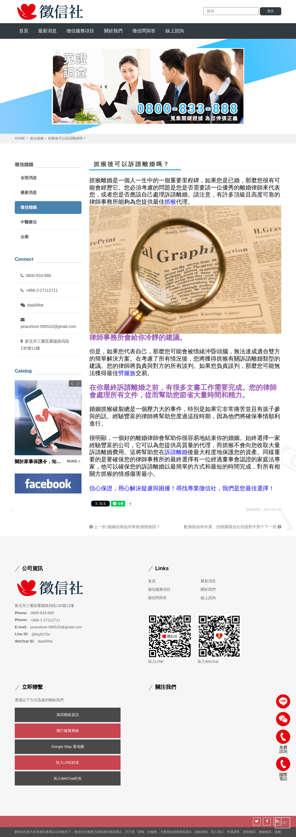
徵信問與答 (144, 30)
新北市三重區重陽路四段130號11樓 (45, 344)
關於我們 (113, 30)
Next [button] (78, 383)
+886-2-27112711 (39, 290)
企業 (25, 236)
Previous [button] (72, 383)
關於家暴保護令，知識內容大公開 (39, 461)
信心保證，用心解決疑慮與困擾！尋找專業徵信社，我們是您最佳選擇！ (181, 488)
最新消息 (47, 30)
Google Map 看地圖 (67, 746)
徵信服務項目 (80, 30)
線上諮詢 (174, 30)
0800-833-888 (36, 275)
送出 (270, 11)
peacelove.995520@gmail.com (48, 323)
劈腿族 (127, 373)
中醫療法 (29, 222)
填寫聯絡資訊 (67, 715)
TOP (282, 822)
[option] (48, 422)
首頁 (23, 30)
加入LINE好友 (67, 762)
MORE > (73, 461)
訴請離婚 (176, 452)
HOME (20, 138)
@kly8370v (41, 634)
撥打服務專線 (67, 730)
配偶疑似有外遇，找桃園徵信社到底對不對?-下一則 (232, 526)
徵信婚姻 (37, 138)
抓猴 (170, 202)
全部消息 (29, 177)
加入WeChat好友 (67, 778)
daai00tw (32, 305)
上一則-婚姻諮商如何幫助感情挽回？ (124, 526)
